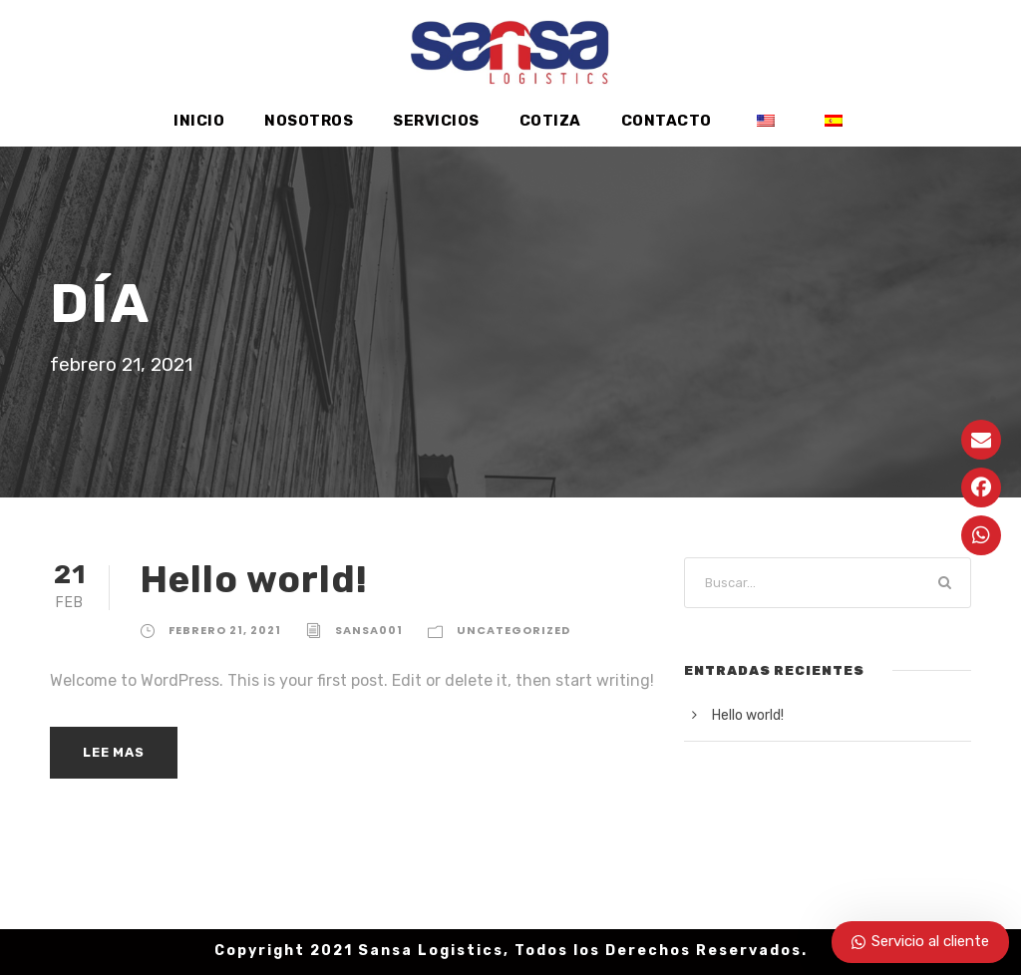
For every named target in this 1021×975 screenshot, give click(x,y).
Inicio (201, 121)
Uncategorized (510, 630)
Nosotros (311, 121)
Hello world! (251, 578)
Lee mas (114, 752)
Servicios (439, 121)
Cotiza (550, 121)
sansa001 (370, 630)
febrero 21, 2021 (226, 630)
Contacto (664, 121)
